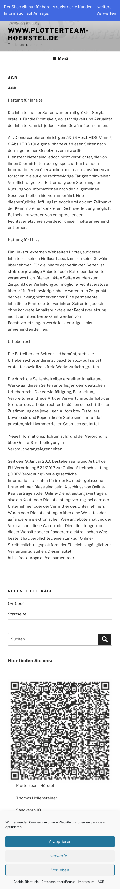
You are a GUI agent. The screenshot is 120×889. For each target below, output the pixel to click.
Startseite (17, 614)
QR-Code (16, 603)
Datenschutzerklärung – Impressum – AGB (72, 882)
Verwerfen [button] (106, 13)
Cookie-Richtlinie (26, 882)
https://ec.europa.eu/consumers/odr (41, 557)
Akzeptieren (60, 841)
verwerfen (60, 856)
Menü (60, 58)
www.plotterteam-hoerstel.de (48, 34)
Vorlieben (60, 870)
